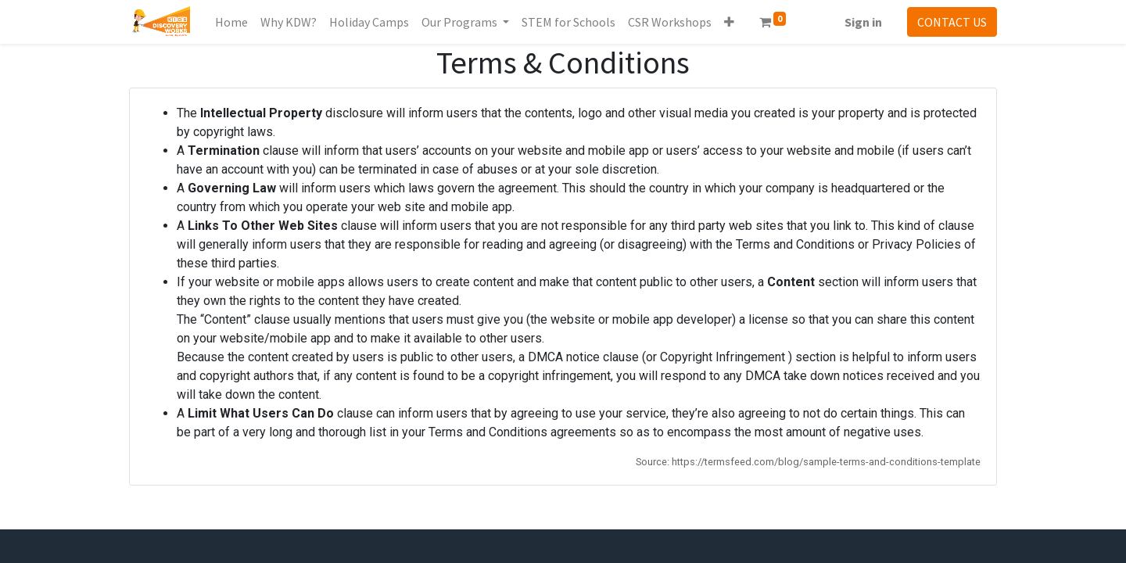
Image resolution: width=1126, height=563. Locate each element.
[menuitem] (231, 22)
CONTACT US (952, 22)
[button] (729, 22)
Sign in (863, 22)
